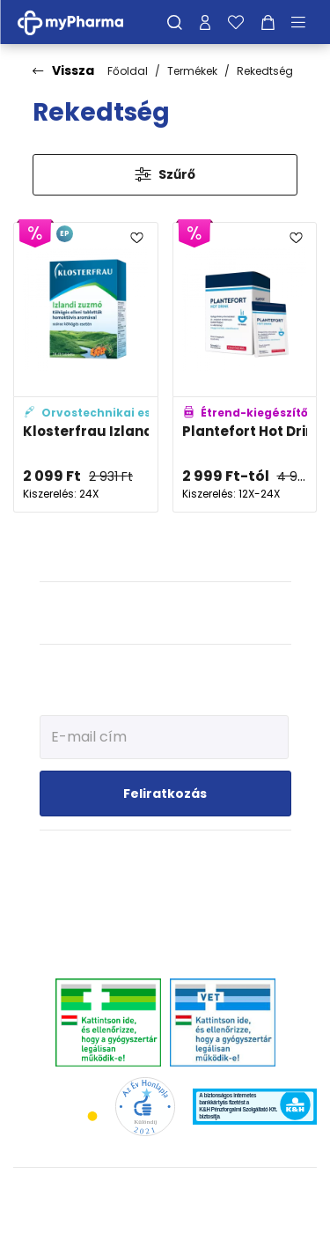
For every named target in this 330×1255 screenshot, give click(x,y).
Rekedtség (265, 70)
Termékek (192, 70)
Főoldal (127, 70)
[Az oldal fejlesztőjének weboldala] (165, 1227)
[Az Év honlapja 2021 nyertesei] (144, 1106)
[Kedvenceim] (236, 22)
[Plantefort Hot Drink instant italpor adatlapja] (245, 367)
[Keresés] (175, 22)
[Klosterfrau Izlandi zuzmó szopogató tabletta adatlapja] (85, 367)
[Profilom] (205, 22)
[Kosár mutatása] (268, 22)
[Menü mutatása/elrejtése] (304, 22)
